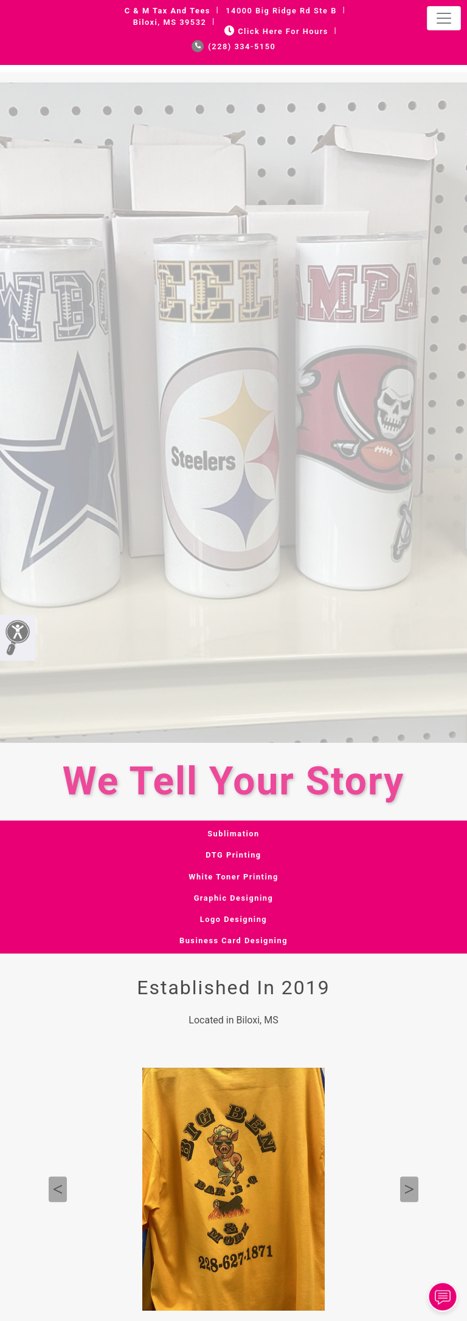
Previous (58, 1190)
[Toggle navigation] (444, 18)
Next (409, 1190)
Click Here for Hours (275, 31)
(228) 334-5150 (234, 46)
